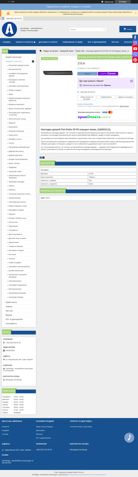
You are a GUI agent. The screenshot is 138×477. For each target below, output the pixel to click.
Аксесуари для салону (17, 202)
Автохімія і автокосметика (18, 86)
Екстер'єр (12, 254)
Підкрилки (12, 167)
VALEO (11, 143)
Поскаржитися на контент (77, 474)
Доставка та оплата (48, 42)
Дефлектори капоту (16, 151)
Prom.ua (81, 472)
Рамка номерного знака (18, 206)
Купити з (108, 74)
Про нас (115, 42)
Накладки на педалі (16, 210)
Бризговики (40, 430)
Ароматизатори (15, 198)
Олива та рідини (15, 90)
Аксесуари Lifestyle (16, 297)
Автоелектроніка (15, 281)
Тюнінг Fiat (79, 51)
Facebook (5, 427)
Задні (11, 94)
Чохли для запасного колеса (19, 194)
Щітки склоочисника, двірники (20, 109)
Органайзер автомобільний (19, 147)
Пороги (11, 186)
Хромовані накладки (16, 182)
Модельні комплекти (16, 104)
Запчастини (13, 222)
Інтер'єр (12, 258)
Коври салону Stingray (44, 427)
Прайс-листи (11, 302)
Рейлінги (12, 190)
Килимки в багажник (16, 131)
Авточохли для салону (17, 119)
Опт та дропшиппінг (97, 42)
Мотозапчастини (15, 69)
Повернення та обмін (73, 42)
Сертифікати (11, 323)
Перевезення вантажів (17, 293)
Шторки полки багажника (18, 159)
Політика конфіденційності (97, 474)
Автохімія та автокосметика (19, 266)
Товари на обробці (16, 246)
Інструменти (13, 230)
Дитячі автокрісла (15, 234)
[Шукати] (104, 29)
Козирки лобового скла (17, 218)
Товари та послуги (24, 42)
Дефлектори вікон (15, 155)
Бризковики (13, 127)
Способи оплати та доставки (81, 427)
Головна (7, 42)
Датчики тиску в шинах (17, 238)
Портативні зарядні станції (19, 65)
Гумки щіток (13, 135)
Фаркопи (12, 214)
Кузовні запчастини (16, 270)
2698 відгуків (109, 2)
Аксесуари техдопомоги (18, 285)
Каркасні (12, 123)
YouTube (5, 434)
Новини (9, 306)
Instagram (5, 430)
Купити (87, 74)
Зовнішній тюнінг (67, 51)
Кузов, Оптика (14, 163)
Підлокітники (13, 242)
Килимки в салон (15, 139)
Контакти (128, 42)
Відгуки (9, 315)
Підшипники (13, 226)
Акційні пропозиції (13, 57)
